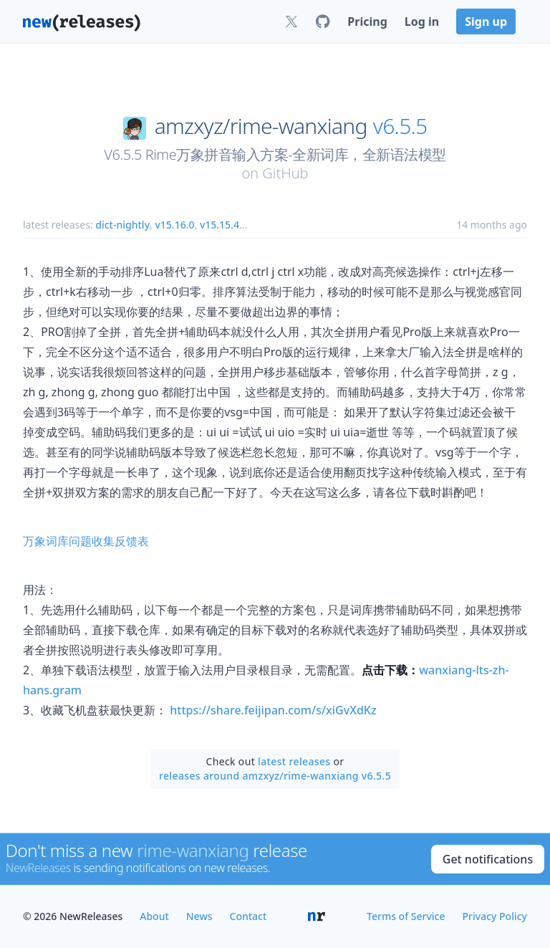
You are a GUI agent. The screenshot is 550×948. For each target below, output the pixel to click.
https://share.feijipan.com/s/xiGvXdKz (273, 710)
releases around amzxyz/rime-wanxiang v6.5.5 (275, 775)
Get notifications (488, 859)
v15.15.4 (219, 224)
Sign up (486, 21)
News (199, 916)
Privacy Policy (495, 916)
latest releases (294, 761)
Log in (422, 21)
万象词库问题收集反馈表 (86, 541)
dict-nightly (122, 224)
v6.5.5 (400, 126)
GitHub (285, 173)
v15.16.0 (174, 224)
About (154, 916)
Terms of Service (406, 916)
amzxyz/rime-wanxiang (261, 126)
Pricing (367, 21)
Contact (248, 916)
